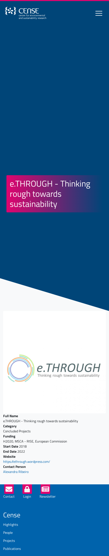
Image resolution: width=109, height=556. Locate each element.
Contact (9, 496)
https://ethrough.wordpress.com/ (26, 461)
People (8, 532)
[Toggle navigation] (99, 13)
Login (27, 496)
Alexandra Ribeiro (16, 471)
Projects (9, 540)
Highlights (10, 524)
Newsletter (48, 496)
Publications (12, 548)
